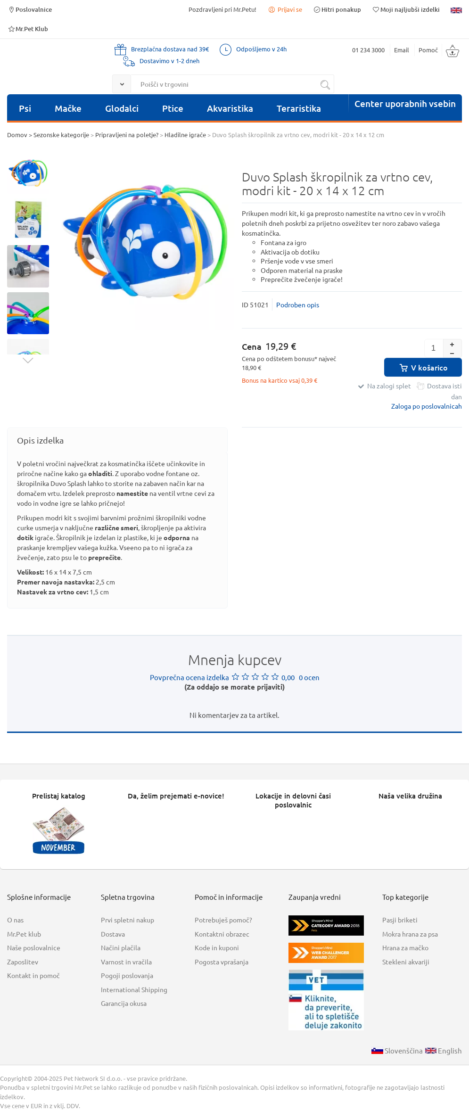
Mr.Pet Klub (27, 28)
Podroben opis (297, 304)
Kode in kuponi (217, 947)
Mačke (68, 108)
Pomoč (428, 50)
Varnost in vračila (126, 961)
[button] (452, 343)
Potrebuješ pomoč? (223, 919)
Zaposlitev (22, 961)
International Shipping (134, 989)
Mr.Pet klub (24, 934)
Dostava (113, 934)
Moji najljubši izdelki (406, 9)
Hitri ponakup (337, 9)
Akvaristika (230, 108)
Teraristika (299, 108)
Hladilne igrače (185, 135)
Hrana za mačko (405, 947)
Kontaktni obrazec (222, 934)
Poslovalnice (29, 9)
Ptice (172, 108)
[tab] (117, 440)
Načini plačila (120, 947)
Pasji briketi (400, 919)
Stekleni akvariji (405, 961)
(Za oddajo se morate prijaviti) (234, 686)
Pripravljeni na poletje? (126, 135)
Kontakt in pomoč (33, 975)
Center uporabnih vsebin (405, 103)
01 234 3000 (368, 50)
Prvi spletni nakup (127, 919)
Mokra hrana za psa (410, 934)
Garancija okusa (124, 1003)
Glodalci (122, 108)
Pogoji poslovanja (127, 975)
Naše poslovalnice (33, 947)
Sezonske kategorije (61, 135)
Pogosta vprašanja (221, 961)
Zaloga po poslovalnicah (426, 406)
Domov (17, 135)
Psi (25, 108)
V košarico (423, 367)
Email (401, 50)
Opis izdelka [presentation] (40, 440)
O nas (15, 919)
